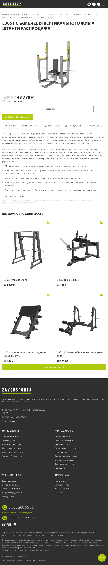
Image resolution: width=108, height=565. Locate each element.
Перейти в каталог (54, 367)
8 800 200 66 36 (21, 507)
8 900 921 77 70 (21, 518)
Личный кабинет (62, 489)
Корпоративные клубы (12, 445)
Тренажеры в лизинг (11, 489)
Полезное (59, 493)
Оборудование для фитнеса (66, 449)
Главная (6, 14)
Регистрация (60, 481)
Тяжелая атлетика (62, 445)
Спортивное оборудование (67, 456)
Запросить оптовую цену (17, 117)
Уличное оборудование (12, 456)
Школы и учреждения (11, 449)
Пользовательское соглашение (14, 557)
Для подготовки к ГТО (64, 464)
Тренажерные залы (10, 437)
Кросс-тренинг (61, 452)
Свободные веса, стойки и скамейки (74, 14)
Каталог (17, 14)
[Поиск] (89, 4)
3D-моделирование (10, 497)
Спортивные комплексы (12, 452)
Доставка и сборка (10, 485)
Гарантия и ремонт (10, 481)
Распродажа (60, 468)
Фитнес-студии (8, 441)
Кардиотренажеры (63, 437)
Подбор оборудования (12, 493)
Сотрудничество (62, 485)
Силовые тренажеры (34, 14)
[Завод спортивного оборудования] (12, 4)
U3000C (50, 14)
